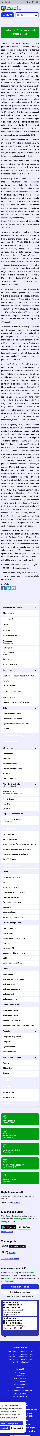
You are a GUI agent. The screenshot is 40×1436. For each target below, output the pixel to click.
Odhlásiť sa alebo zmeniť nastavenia (20, 1288)
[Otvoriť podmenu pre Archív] (35, 1078)
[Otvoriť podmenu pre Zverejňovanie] (35, 857)
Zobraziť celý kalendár (10, 1251)
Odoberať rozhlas (20, 1279)
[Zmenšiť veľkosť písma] (29, 2)
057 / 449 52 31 (20, 1386)
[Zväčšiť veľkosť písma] (32, 2)
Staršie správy (9, 1325)
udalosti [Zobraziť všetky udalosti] (16, 1195)
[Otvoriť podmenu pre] (35, 593)
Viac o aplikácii (7, 1224)
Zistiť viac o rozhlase (20, 1284)
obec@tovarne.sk (20, 1388)
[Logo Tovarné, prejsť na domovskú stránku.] (20, 8)
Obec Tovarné (26, 1406)
